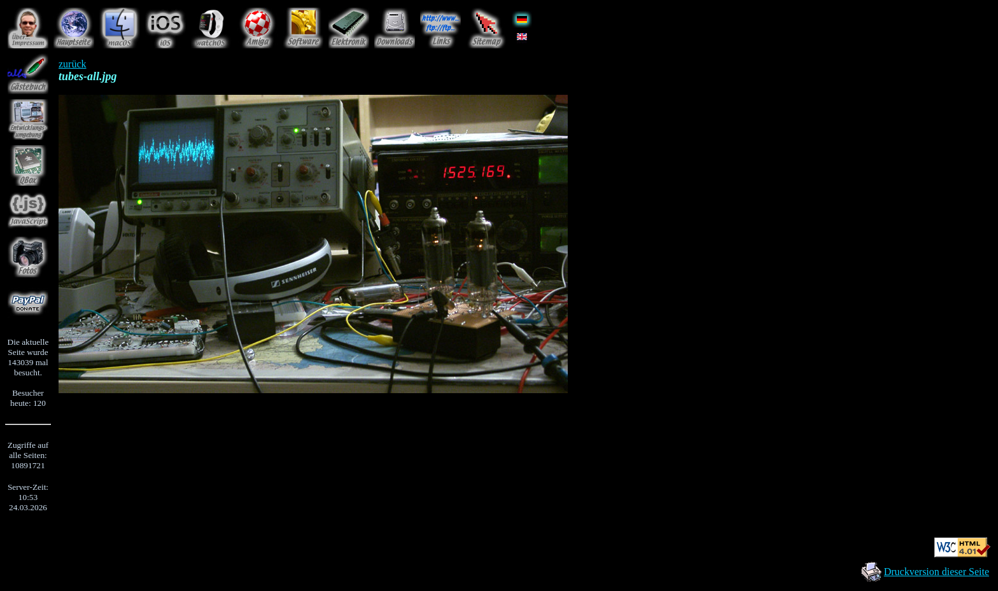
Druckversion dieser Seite (936, 571)
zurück (73, 64)
